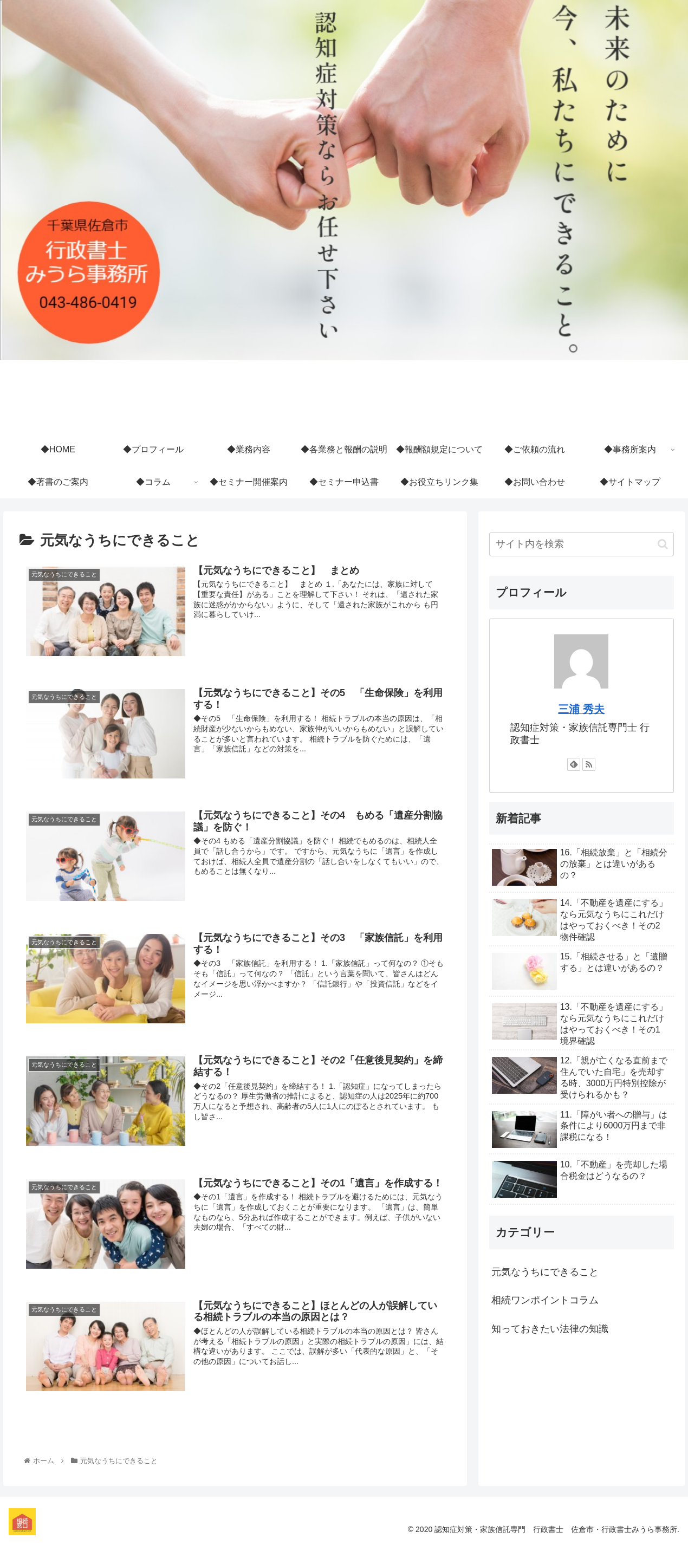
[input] (581, 544)
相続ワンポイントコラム (545, 1300)
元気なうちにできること (545, 1272)
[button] (662, 544)
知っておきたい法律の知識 (549, 1328)
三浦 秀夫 (581, 709)
